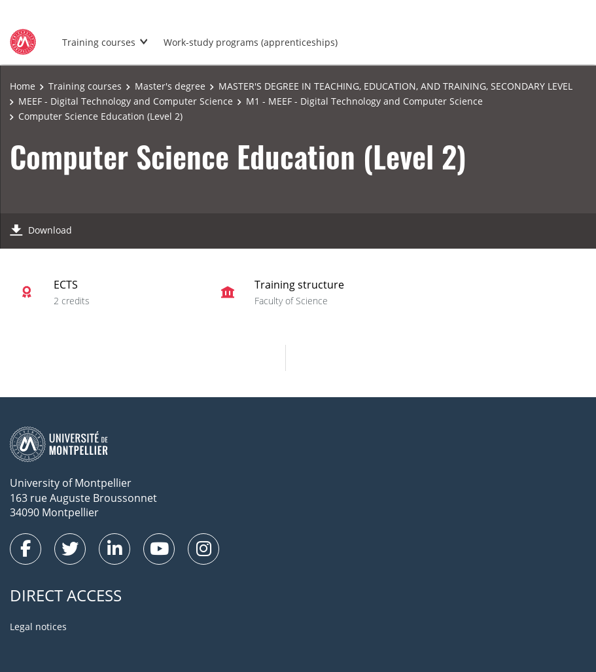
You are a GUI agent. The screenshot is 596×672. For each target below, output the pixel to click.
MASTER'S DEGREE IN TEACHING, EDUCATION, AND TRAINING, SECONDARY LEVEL (395, 86)
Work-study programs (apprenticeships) (251, 42)
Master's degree (170, 86)
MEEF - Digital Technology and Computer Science (125, 101)
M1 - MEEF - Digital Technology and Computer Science (364, 101)
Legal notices (38, 626)
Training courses (98, 42)
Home (22, 86)
